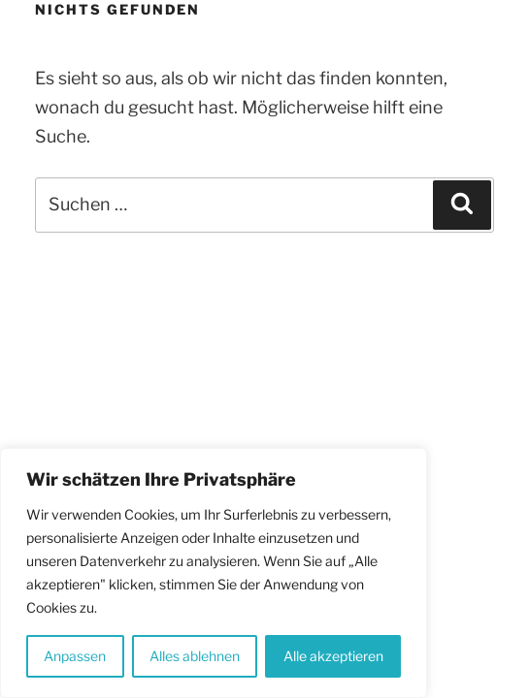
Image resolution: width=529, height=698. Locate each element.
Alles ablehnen (194, 656)
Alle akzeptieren (333, 656)
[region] (213, 573)
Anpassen (75, 656)
